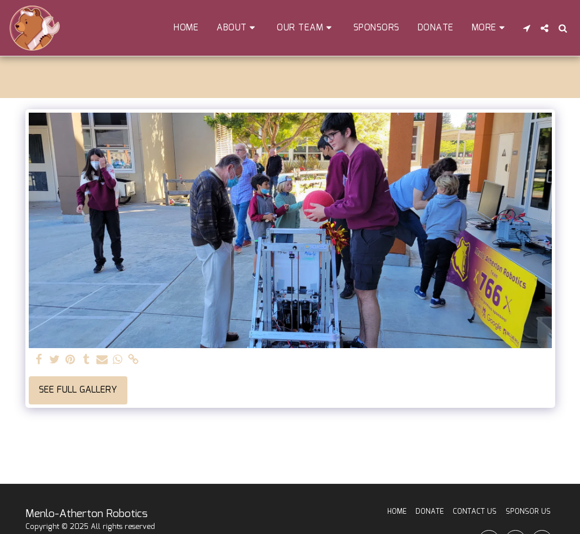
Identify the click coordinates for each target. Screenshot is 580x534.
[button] (237, 28)
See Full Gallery (78, 390)
